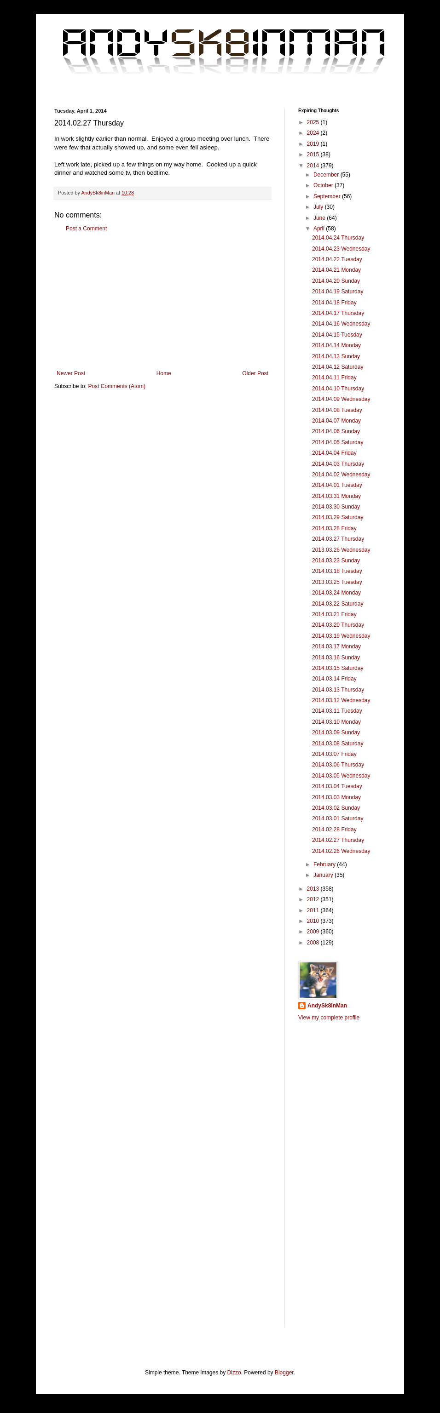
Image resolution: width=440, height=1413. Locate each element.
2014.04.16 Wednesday (341, 323)
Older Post (255, 373)
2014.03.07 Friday (334, 754)
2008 (314, 942)
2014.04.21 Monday (336, 270)
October (324, 185)
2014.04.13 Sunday (336, 356)
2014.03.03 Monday (336, 797)
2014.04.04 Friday (334, 453)
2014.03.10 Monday (336, 722)
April (319, 228)
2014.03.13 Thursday (338, 689)
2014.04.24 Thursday (338, 238)
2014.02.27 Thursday (338, 840)
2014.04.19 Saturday (337, 291)
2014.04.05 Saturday (337, 442)
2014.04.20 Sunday (336, 281)
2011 (314, 910)
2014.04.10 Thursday (338, 388)
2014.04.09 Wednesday (341, 399)
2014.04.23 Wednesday (341, 249)
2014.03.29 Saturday (337, 517)
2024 (314, 133)
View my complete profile (328, 1017)
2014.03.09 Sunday (336, 732)
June (320, 218)
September (327, 196)
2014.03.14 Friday (334, 678)
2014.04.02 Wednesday (341, 474)
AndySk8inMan (327, 1005)
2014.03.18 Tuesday (337, 571)
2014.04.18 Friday (334, 302)
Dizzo (234, 1372)
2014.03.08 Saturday (337, 743)
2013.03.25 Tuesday (337, 582)
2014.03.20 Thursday (338, 625)
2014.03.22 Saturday (337, 604)
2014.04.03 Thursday (338, 464)
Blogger (284, 1372)
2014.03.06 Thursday (338, 764)
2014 (314, 165)
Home (163, 373)
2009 (314, 931)
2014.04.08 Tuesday (337, 410)
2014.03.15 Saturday (337, 668)
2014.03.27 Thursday (338, 539)
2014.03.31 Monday (336, 496)
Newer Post (71, 373)
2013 (314, 889)
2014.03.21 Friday (334, 614)
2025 (314, 122)
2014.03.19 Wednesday (341, 636)
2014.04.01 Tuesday (337, 485)
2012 (314, 899)
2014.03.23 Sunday (336, 560)
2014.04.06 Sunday (336, 431)
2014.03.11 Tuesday (337, 711)
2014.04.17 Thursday (338, 313)
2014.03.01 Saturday (337, 818)
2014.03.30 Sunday (336, 506)
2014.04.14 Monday (336, 345)
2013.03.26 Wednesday (341, 550)
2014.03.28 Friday (334, 528)
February (325, 864)
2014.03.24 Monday (336, 592)
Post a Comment (86, 228)
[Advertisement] (162, 301)
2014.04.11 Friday (334, 377)
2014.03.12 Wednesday (341, 700)
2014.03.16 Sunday (336, 657)
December (327, 175)
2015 (314, 154)
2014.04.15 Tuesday (337, 335)
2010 (314, 921)
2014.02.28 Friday (334, 829)
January (324, 875)
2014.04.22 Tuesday (337, 259)
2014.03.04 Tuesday (337, 786)
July (319, 207)
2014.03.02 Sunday (336, 808)
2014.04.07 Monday (336, 421)
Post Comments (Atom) (116, 386)
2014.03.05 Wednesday (341, 775)
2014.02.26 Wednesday (341, 851)
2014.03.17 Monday (336, 646)
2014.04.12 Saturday (337, 367)
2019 (314, 144)
